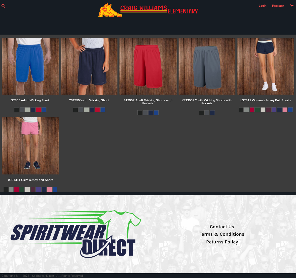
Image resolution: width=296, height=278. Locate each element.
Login (262, 6)
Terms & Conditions (222, 234)
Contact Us (222, 226)
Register (278, 6)
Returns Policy (222, 242)
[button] (3, 6)
